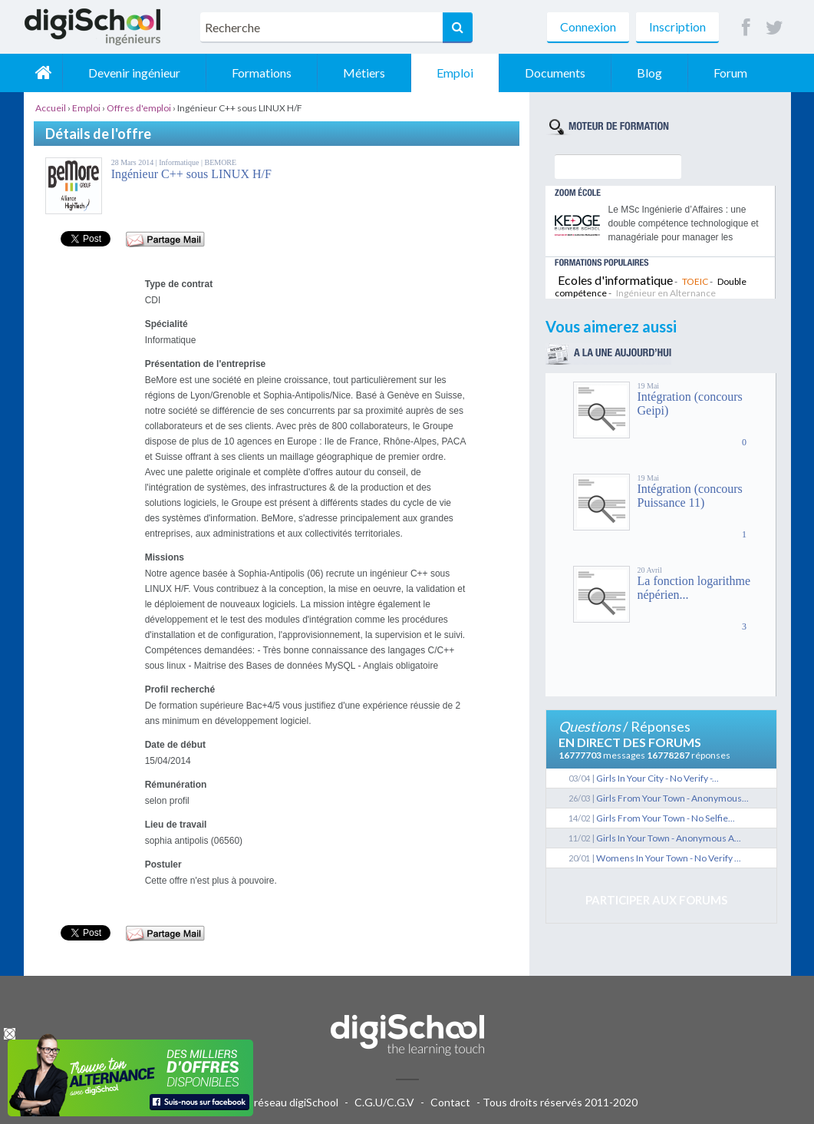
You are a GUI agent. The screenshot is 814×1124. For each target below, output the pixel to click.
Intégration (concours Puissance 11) (690, 495)
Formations (262, 72)
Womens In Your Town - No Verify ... (668, 858)
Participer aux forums (656, 900)
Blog (649, 72)
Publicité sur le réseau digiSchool (259, 1102)
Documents (555, 72)
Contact (450, 1102)
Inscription (677, 26)
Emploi (455, 72)
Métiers (364, 72)
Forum (730, 72)
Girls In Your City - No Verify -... (657, 778)
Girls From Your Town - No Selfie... (665, 818)
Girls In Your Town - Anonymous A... (668, 838)
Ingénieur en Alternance (666, 293)
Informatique (180, 162)
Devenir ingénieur (134, 72)
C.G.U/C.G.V (384, 1102)
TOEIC (695, 281)
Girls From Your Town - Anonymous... (672, 798)
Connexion (588, 26)
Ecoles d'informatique (615, 280)
